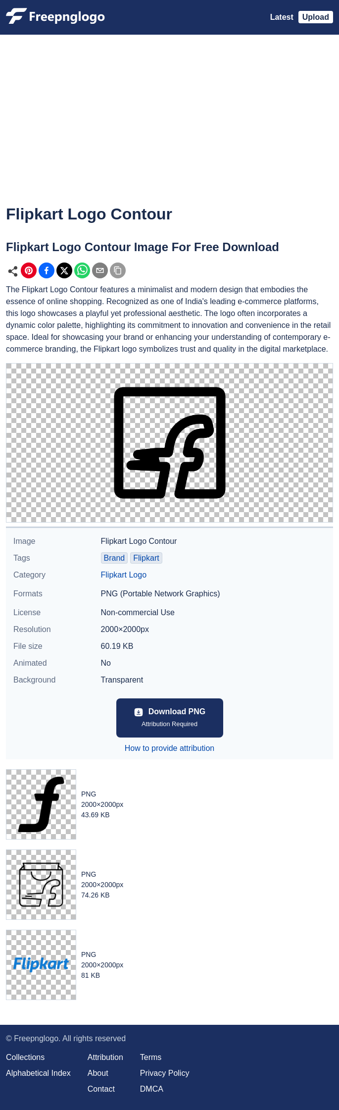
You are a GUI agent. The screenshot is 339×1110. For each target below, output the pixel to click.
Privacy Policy (165, 1073)
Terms (151, 1057)
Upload (315, 17)
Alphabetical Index (38, 1073)
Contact (101, 1089)
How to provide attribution (169, 748)
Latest (281, 17)
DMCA (151, 1089)
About (98, 1073)
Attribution (105, 1057)
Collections (25, 1057)
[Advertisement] (169, 126)
